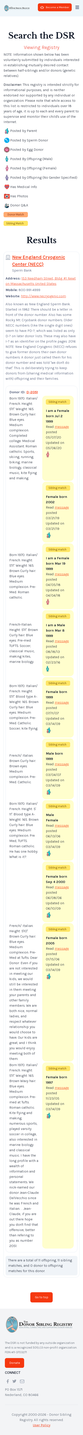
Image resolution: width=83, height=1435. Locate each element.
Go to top (41, 1297)
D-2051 (32, 392)
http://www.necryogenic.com (43, 296)
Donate (14, 1363)
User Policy (41, 1425)
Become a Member (54, 7)
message (62, 427)
